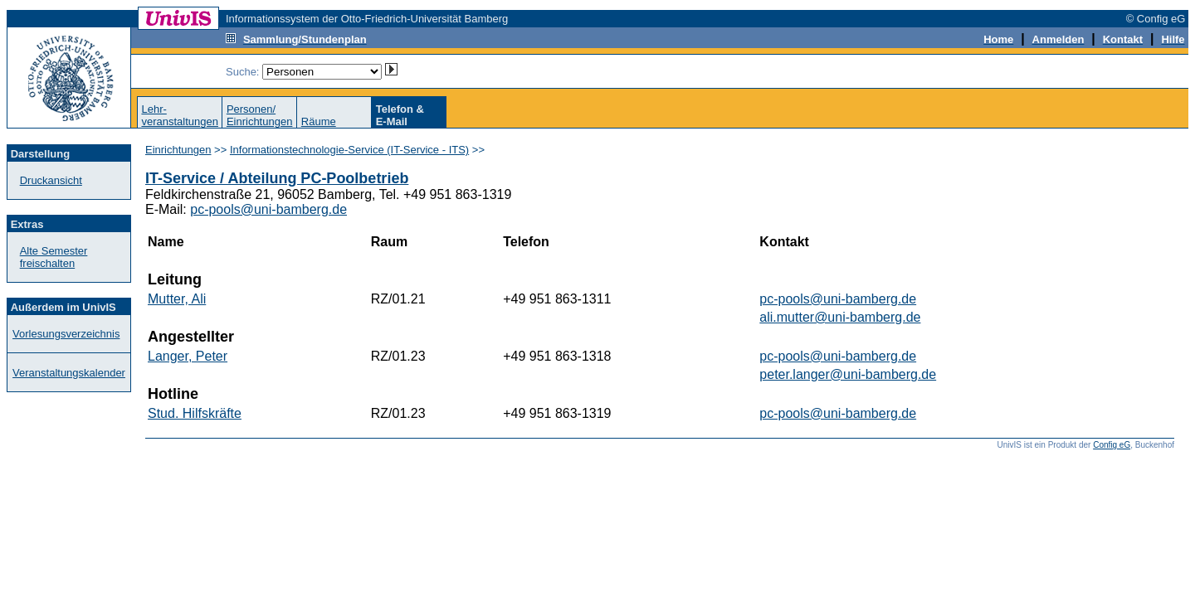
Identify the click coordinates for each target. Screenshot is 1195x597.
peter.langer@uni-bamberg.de (847, 374)
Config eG (1111, 444)
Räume (318, 121)
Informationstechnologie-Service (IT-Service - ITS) (349, 149)
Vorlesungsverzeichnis (66, 334)
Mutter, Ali (177, 299)
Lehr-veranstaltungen (179, 115)
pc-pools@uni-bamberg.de (268, 209)
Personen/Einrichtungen (260, 115)
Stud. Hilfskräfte (194, 413)
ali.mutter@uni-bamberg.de (839, 317)
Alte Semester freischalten (54, 257)
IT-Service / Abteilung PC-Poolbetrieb (276, 178)
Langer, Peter (187, 356)
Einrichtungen (178, 149)
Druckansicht (51, 180)
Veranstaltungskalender (68, 372)
